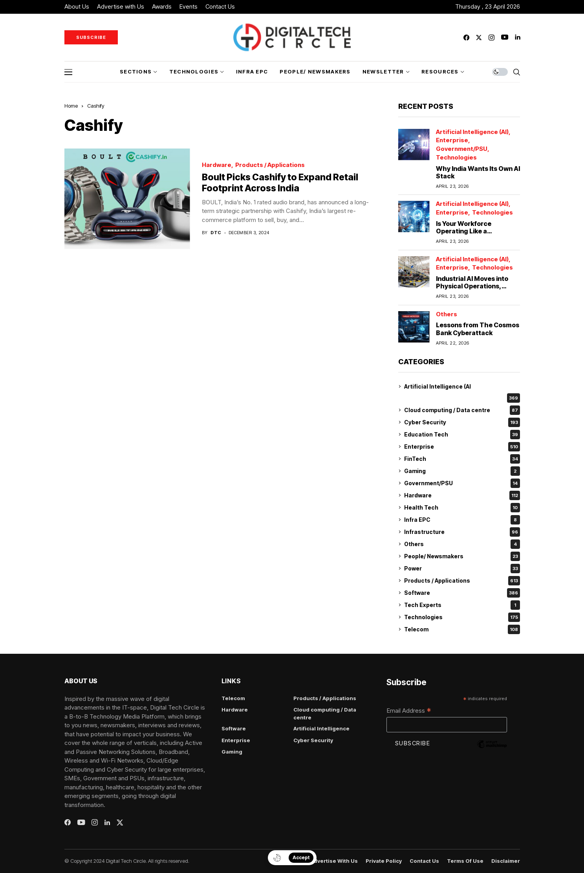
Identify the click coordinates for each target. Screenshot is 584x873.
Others (446, 314)
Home (71, 106)
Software (462, 593)
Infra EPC (462, 520)
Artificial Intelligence (321, 728)
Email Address (408, 711)
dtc (216, 232)
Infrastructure (462, 532)
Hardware (216, 165)
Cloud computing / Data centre (462, 410)
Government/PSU (461, 149)
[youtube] (504, 37)
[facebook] (466, 37)
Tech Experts (462, 605)
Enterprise (452, 140)
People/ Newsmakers (462, 556)
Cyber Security (462, 422)
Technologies (456, 157)
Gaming (462, 471)
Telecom (462, 629)
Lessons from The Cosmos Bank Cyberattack (477, 328)
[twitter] (478, 37)
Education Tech (462, 434)
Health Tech (462, 507)
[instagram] (491, 37)
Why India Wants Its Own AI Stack (478, 172)
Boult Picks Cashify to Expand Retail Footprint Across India (280, 183)
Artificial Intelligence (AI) (472, 132)
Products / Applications (270, 165)
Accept (301, 857)
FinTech (462, 459)
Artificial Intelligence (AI (437, 386)
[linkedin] (517, 37)
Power (462, 568)
